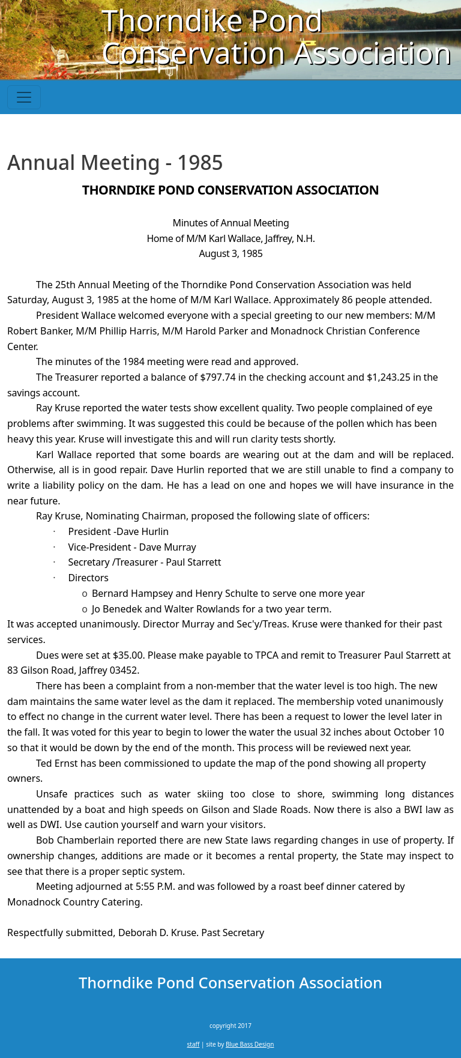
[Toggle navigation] (24, 97)
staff (193, 1044)
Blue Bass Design (250, 1044)
